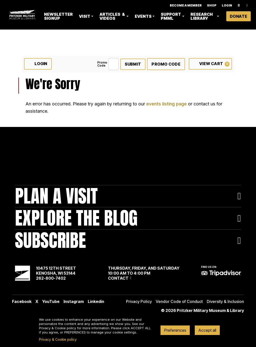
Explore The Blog (76, 218)
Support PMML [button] (172, 16)
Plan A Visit (56, 196)
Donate (238, 16)
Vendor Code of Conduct (179, 301)
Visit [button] (86, 16)
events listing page (166, 103)
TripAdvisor (221, 273)
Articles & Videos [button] (113, 16)
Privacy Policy (139, 301)
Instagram (74, 301)
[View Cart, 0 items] (210, 64)
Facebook (22, 301)
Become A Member (186, 5)
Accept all (207, 330)
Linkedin (96, 301)
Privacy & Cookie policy (58, 339)
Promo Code (102, 64)
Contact (118, 278)
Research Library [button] (202, 16)
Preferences (175, 330)
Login (227, 5)
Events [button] (144, 16)
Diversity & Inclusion (225, 301)
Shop (211, 5)
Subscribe (50, 240)
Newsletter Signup (59, 16)
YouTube (51, 301)
